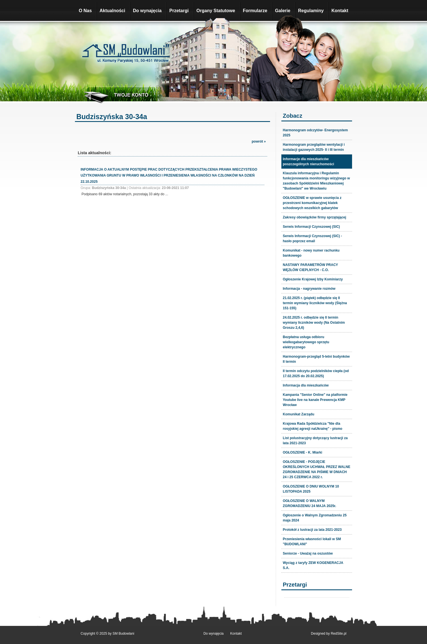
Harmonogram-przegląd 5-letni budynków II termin (316, 359)
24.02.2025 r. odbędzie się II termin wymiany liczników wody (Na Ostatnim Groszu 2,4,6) (314, 322)
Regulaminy (311, 10)
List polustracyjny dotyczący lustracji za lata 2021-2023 (315, 440)
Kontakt (339, 10)
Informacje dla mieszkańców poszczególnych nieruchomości (308, 161)
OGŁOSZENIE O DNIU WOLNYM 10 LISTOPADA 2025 (311, 488)
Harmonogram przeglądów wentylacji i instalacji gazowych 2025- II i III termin (314, 147)
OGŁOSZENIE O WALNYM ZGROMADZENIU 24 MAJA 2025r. (309, 503)
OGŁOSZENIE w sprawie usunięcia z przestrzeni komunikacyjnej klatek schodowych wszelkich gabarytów (312, 203)
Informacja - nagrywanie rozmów (309, 289)
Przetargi (179, 10)
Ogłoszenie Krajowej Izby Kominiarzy (313, 279)
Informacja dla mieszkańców (306, 385)
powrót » (259, 141)
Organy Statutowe (216, 10)
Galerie (282, 10)
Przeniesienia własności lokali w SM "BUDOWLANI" (312, 541)
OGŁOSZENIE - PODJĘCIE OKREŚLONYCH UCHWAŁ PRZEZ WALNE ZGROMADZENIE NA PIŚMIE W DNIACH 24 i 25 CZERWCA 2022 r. (316, 469)
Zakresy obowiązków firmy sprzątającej (314, 217)
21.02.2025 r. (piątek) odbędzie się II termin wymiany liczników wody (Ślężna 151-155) (315, 303)
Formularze (255, 10)
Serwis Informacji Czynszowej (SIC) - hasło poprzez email (312, 238)
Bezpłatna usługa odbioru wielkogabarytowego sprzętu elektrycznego (306, 342)
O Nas (85, 10)
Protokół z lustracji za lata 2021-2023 (312, 530)
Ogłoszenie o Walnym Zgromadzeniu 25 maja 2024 (315, 517)
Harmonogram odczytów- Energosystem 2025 (315, 132)
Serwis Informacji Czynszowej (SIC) (311, 227)
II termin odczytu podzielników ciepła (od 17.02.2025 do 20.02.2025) (316, 373)
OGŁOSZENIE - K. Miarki (302, 452)
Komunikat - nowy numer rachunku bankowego (311, 252)
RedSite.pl (338, 634)
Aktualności (112, 10)
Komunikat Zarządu (298, 414)
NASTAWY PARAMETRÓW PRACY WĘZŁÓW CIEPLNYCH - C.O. (310, 267)
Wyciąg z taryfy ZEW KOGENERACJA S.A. (313, 565)
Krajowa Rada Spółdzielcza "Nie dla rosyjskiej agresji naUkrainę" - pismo (312, 426)
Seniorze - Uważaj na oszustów (308, 553)
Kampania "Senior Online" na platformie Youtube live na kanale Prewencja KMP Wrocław (315, 400)
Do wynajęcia (147, 10)
